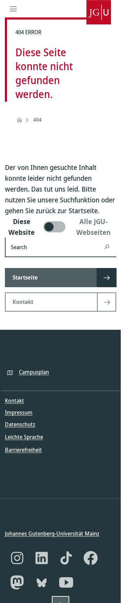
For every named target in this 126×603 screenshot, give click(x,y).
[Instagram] (17, 558)
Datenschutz (20, 424)
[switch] (60, 227)
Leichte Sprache (24, 437)
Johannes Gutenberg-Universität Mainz (52, 533)
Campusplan (34, 371)
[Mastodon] (17, 582)
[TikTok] (66, 558)
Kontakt (14, 400)
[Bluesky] (42, 582)
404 (37, 119)
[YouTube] (66, 582)
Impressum (19, 412)
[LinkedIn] (42, 558)
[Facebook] (91, 558)
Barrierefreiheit (23, 449)
